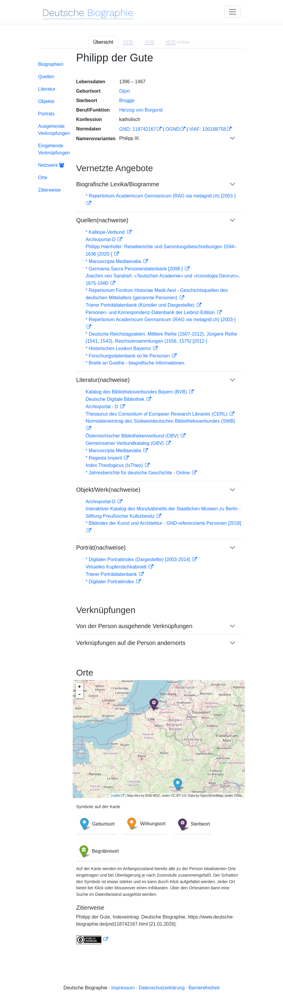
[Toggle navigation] (232, 12)
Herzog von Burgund (140, 109)
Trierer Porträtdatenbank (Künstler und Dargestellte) (141, 305)
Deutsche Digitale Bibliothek (116, 399)
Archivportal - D (103, 406)
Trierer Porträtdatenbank (112, 574)
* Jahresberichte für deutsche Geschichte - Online (138, 472)
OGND (172, 129)
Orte (42, 177)
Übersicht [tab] (103, 42)
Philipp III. (129, 138)
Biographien (50, 64)
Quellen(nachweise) (102, 220)
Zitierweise (49, 189)
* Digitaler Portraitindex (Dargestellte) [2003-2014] (138, 559)
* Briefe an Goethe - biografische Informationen (135, 362)
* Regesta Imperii (104, 457)
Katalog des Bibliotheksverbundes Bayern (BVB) (137, 391)
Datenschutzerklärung (162, 987)
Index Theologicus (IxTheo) (115, 465)
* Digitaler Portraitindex (110, 581)
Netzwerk (51, 165)
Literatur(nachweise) (103, 380)
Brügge (126, 100)
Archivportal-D (101, 239)
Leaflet (115, 795)
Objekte (46, 101)
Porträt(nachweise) (101, 547)
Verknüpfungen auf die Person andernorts (131, 643)
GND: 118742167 (137, 129)
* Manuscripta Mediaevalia (114, 261)
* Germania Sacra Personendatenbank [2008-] (135, 268)
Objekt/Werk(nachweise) (108, 489)
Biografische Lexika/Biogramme (117, 184)
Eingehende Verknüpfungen (54, 149)
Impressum (123, 987)
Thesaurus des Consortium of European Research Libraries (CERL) (157, 413)
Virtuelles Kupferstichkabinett (117, 566)
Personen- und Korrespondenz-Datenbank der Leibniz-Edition (151, 312)
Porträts (46, 113)
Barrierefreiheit (203, 987)
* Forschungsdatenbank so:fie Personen (128, 355)
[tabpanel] (141, 501)
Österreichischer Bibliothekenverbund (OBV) (133, 435)
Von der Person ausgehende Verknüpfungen (134, 626)
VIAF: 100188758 (207, 129)
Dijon (124, 91)
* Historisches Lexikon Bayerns (119, 348)
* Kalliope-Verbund (106, 232)
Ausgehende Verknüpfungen (54, 130)
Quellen (46, 76)
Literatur (47, 88)
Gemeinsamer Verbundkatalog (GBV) (125, 443)
